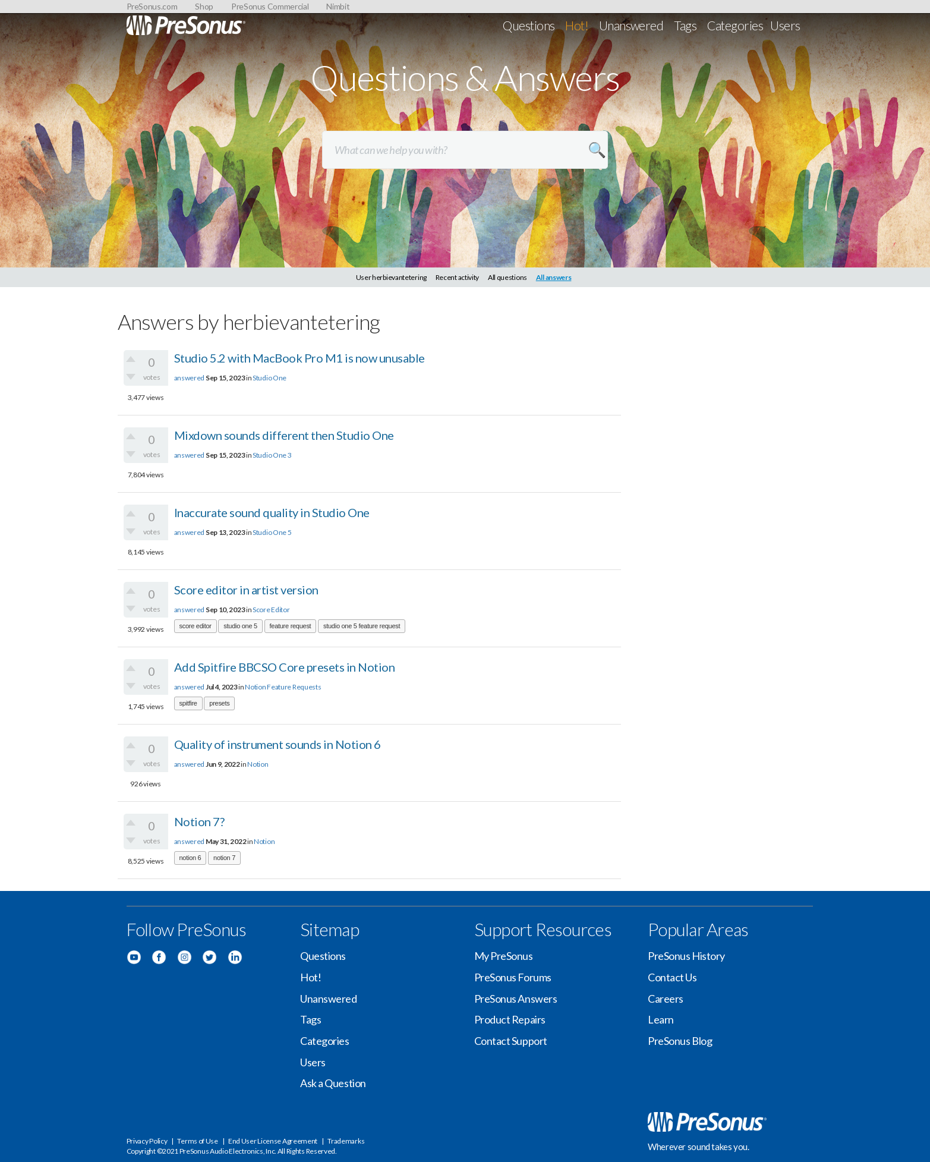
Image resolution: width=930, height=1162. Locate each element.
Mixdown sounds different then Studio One (284, 435)
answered (189, 377)
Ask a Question (333, 1082)
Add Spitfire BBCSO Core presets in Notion (284, 667)
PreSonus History (686, 955)
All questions (507, 277)
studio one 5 (240, 625)
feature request (290, 625)
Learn (661, 1019)
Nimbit (337, 6)
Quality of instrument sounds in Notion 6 (277, 744)
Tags (685, 25)
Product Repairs (510, 1019)
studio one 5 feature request (361, 625)
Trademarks (345, 1140)
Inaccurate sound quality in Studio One (272, 512)
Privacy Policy (147, 1140)
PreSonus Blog (680, 1040)
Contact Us (672, 977)
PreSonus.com (152, 6)
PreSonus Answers (515, 998)
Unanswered (631, 25)
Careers (665, 998)
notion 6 (190, 857)
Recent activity (458, 277)
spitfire (188, 703)
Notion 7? (199, 821)
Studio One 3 (272, 455)
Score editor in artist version (246, 589)
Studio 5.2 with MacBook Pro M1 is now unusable (299, 358)
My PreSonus (503, 955)
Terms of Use (197, 1140)
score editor (195, 625)
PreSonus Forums (512, 977)
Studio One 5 (272, 532)
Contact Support (510, 1040)
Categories (735, 25)
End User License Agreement (272, 1140)
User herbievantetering (391, 277)
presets (219, 703)
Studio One (269, 377)
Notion (257, 764)
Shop (204, 6)
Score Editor (271, 609)
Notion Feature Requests (283, 686)
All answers (554, 277)
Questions (528, 25)
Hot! (576, 25)
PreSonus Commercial (269, 6)
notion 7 (224, 857)
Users (785, 25)
